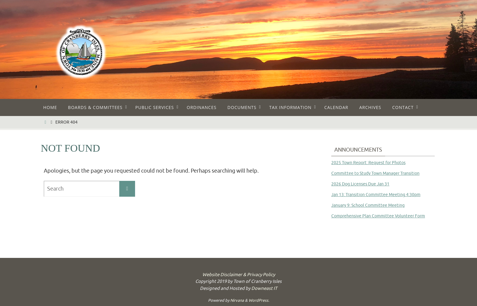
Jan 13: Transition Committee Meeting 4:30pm (375, 194)
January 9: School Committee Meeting (368, 205)
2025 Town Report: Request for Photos (368, 162)
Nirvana (237, 300)
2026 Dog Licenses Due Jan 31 (360, 184)
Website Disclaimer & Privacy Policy (238, 275)
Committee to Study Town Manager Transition (375, 173)
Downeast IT (264, 288)
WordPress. (259, 300)
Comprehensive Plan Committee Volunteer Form (378, 216)
